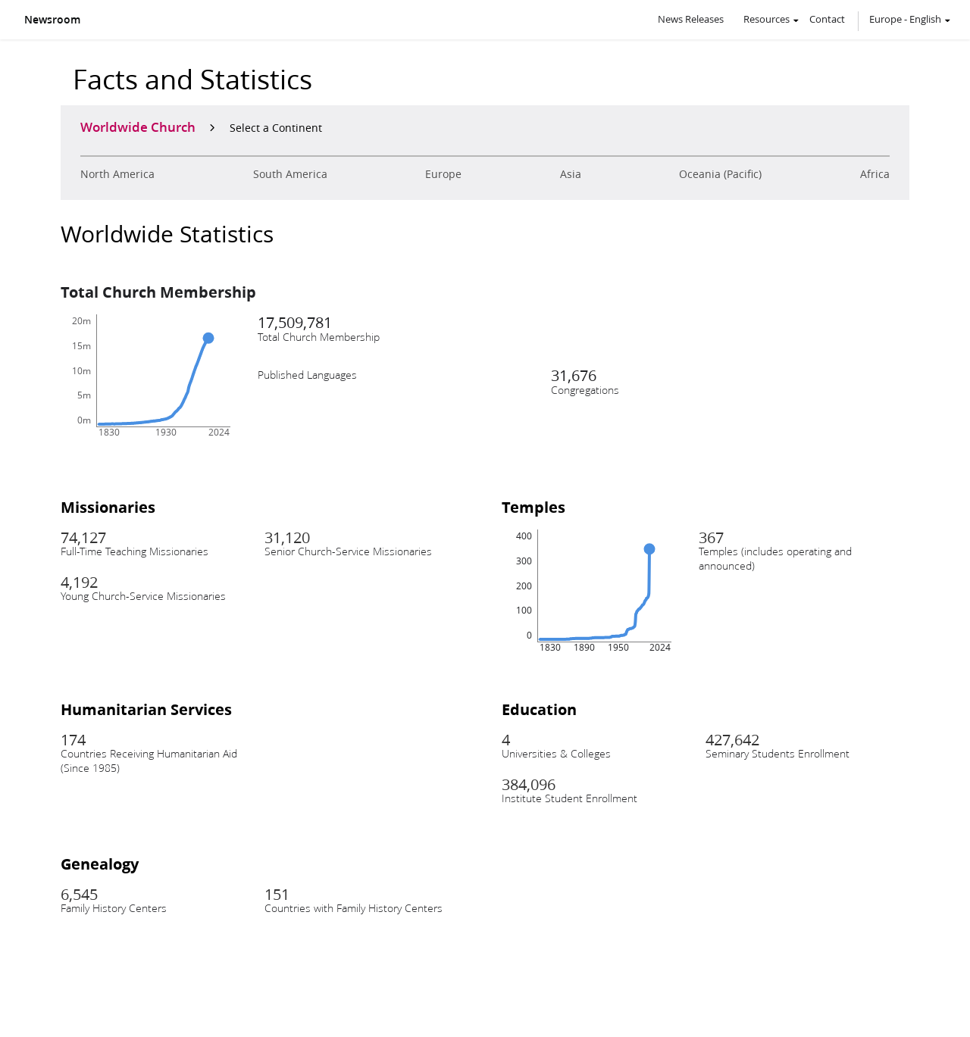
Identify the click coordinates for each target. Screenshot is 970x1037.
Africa (875, 174)
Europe (443, 174)
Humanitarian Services (146, 709)
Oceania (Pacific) (720, 174)
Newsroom (52, 19)
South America (290, 174)
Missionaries (108, 506)
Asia (570, 174)
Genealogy (100, 863)
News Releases (691, 19)
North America (117, 174)
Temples (533, 506)
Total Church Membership (158, 291)
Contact (827, 19)
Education (539, 709)
